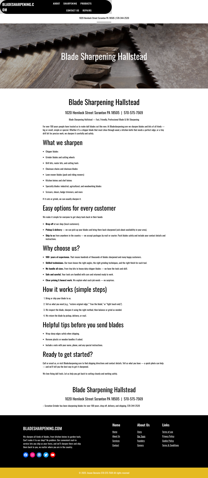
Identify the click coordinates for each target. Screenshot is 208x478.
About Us (116, 436)
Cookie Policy (168, 440)
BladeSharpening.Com (42, 428)
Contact (115, 445)
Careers (140, 445)
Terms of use (167, 431)
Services (116, 440)
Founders (141, 440)
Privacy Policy (168, 436)
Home (114, 431)
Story (139, 431)
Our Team (141, 436)
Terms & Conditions (170, 445)
